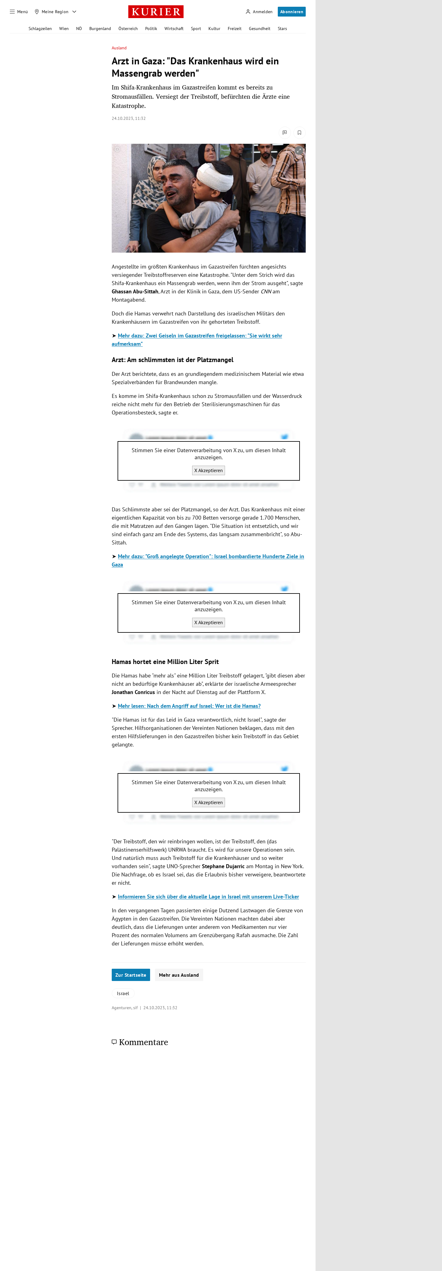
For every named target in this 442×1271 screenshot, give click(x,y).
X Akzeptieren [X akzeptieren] (208, 470)
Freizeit (235, 28)
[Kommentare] (285, 133)
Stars (282, 28)
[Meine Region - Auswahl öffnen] (74, 11)
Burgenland (100, 28)
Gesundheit (259, 28)
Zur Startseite (130, 975)
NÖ (79, 28)
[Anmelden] (259, 11)
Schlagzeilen (40, 28)
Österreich (128, 28)
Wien (64, 28)
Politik (151, 28)
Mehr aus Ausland (179, 975)
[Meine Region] (51, 12)
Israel (123, 993)
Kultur (214, 28)
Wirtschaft (174, 28)
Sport (196, 28)
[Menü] (19, 12)
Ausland (119, 48)
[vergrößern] (299, 150)
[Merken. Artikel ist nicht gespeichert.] (299, 133)
